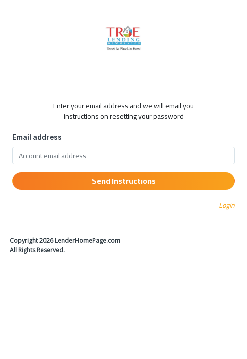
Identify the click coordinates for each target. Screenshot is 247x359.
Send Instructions (124, 181)
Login (227, 205)
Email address (37, 137)
